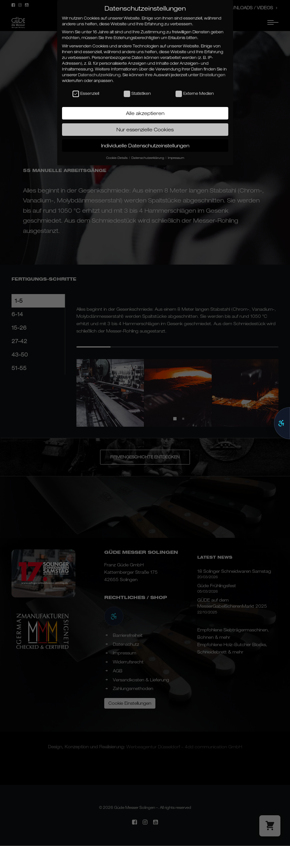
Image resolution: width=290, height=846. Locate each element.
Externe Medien (195, 93)
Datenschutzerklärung (99, 74)
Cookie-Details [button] (117, 158)
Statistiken (137, 93)
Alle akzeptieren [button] (145, 113)
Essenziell (86, 93)
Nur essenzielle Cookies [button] (145, 129)
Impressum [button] (176, 158)
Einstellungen (212, 74)
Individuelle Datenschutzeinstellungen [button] (145, 145)
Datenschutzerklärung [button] (148, 158)
